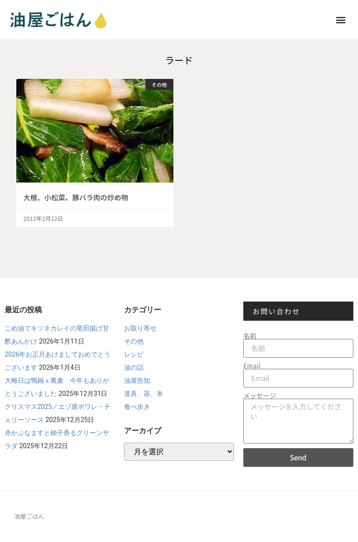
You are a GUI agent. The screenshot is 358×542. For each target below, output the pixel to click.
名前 (249, 335)
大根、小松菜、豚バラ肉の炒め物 (75, 197)
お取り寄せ (140, 328)
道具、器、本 (143, 393)
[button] (341, 19)
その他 (134, 341)
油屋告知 (137, 380)
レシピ (134, 354)
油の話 (134, 367)
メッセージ (259, 395)
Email (252, 365)
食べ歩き (137, 406)
